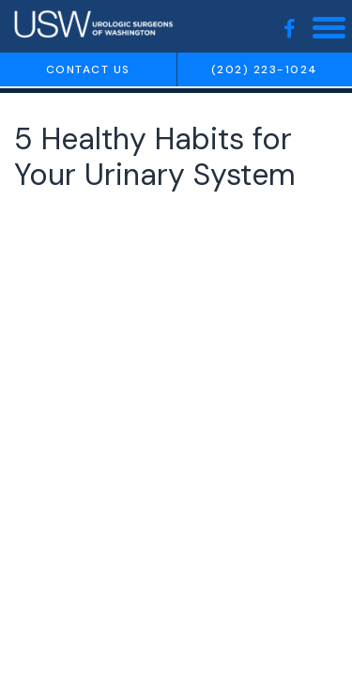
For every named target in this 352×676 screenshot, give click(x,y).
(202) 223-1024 (264, 69)
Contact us (88, 69)
